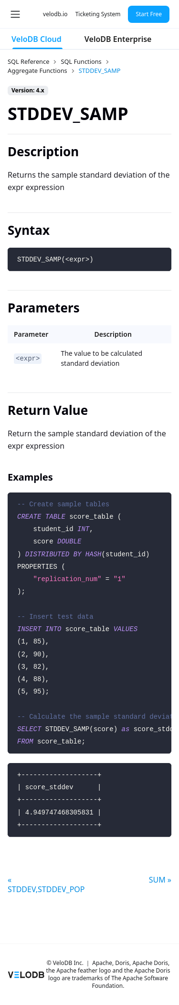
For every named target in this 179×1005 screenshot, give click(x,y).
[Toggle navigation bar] (15, 14)
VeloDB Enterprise (118, 39)
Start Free (149, 14)
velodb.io (55, 14)
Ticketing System (98, 14)
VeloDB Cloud (36, 39)
